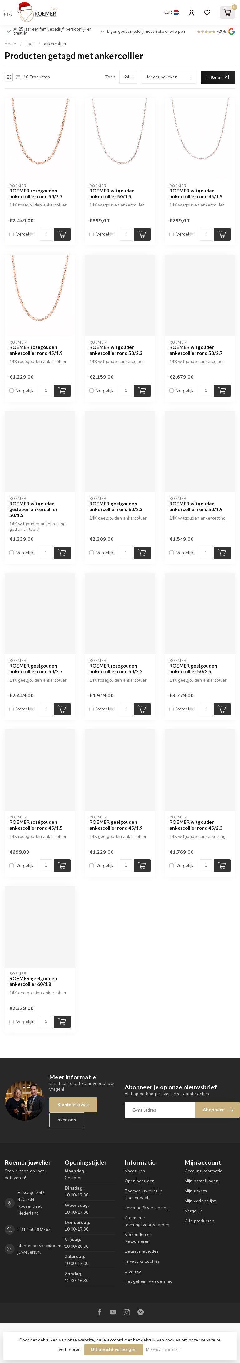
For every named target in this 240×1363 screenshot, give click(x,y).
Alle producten (199, 1221)
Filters (218, 77)
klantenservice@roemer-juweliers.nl (42, 1249)
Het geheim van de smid (148, 1281)
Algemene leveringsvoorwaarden (147, 1221)
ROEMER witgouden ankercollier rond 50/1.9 (195, 506)
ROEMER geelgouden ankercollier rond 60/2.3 (115, 506)
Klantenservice (73, 1105)
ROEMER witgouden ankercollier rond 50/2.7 (195, 350)
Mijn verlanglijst (200, 1201)
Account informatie (203, 1171)
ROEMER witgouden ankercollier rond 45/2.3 (195, 824)
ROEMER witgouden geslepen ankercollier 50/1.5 (33, 509)
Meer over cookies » (164, 1349)
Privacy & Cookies (142, 1261)
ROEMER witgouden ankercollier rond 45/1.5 (195, 193)
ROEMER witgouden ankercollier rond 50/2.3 (115, 350)
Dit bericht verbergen (114, 1349)
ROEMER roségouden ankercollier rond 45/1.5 (35, 824)
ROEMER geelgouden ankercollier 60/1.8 (33, 981)
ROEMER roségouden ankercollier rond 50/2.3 (115, 668)
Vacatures (135, 1171)
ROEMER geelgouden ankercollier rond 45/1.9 (115, 824)
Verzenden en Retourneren (138, 1237)
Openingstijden (140, 1181)
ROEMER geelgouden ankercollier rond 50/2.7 (35, 668)
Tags (30, 44)
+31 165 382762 (34, 1229)
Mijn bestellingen (201, 1181)
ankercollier (55, 44)
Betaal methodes (142, 1251)
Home (10, 44)
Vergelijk (24, 234)
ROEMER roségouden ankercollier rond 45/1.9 (35, 350)
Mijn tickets (196, 1191)
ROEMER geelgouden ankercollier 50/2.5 (193, 668)
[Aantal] (46, 234)
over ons (67, 1120)
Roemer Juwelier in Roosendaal (143, 1194)
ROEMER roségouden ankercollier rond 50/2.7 (35, 193)
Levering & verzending (147, 1208)
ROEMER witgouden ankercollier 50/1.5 (112, 193)
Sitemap (133, 1271)
